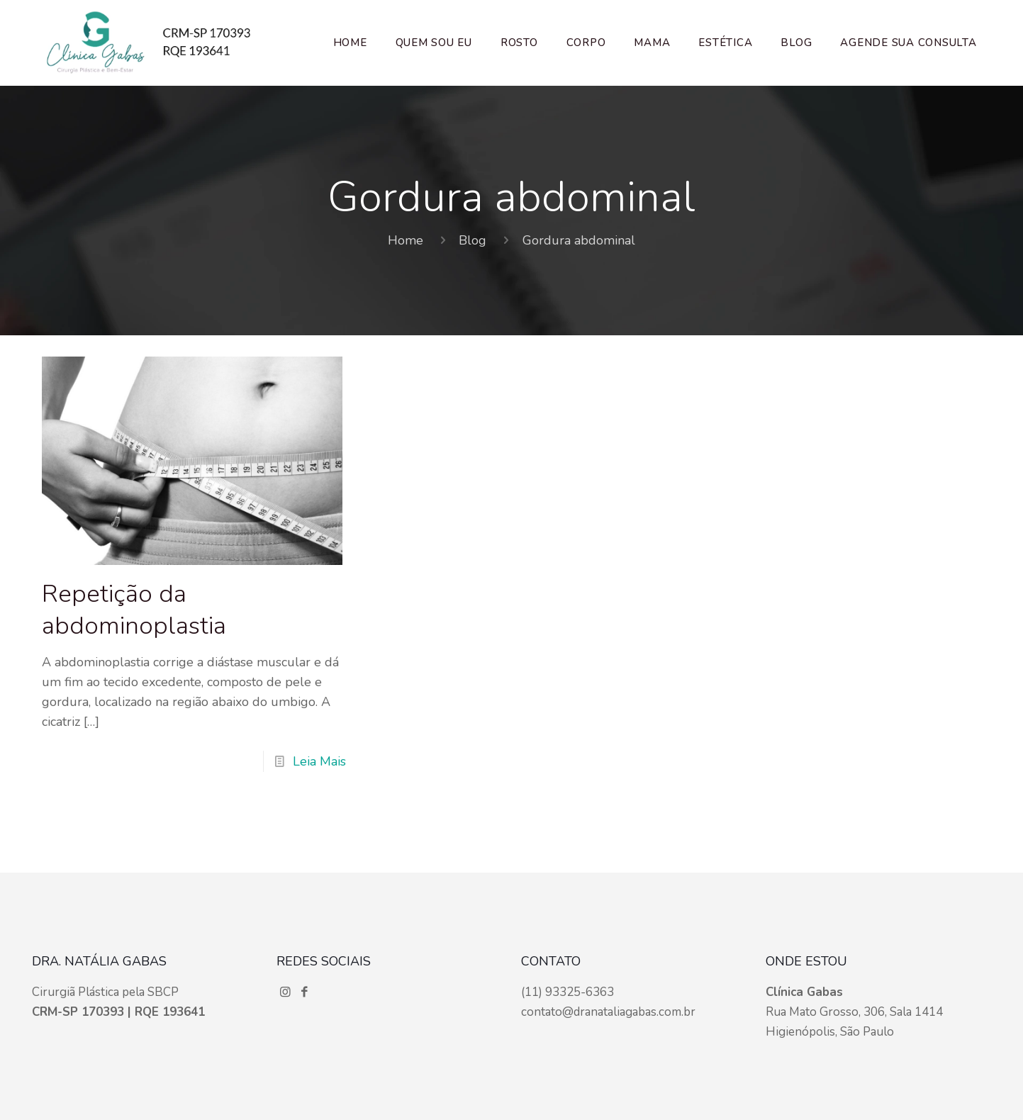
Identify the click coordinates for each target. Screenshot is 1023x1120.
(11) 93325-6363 (567, 992)
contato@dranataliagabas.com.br (608, 1012)
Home (405, 240)
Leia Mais (319, 761)
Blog (472, 240)
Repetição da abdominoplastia (134, 609)
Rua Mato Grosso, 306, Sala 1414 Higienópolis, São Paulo (854, 1012)
